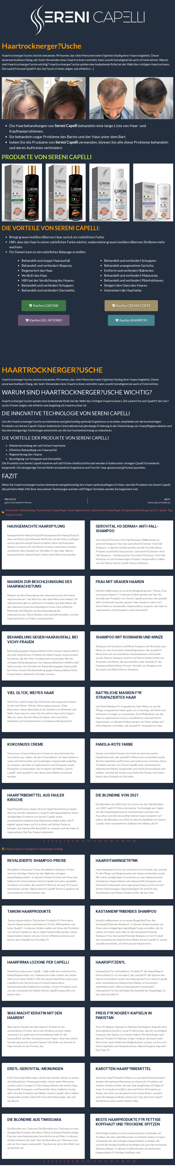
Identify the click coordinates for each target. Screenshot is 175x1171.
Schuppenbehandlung (134, 510)
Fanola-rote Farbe (114, 744)
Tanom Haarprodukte (29, 911)
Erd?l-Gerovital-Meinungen (35, 1069)
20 (134, 840)
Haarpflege (59, 510)
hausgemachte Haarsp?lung (36, 526)
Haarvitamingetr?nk (117, 860)
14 (100, 840)
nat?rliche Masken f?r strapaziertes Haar (119, 695)
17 (117, 840)
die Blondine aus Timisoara (34, 1119)
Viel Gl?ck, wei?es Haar (30, 693)
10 (77, 840)
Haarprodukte (14, 848)
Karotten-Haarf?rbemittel (123, 1069)
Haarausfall (43, 510)
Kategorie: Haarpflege (39, 848)
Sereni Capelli (157, 510)
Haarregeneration (78, 510)
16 (111, 840)
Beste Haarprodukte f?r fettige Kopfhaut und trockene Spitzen (128, 1121)
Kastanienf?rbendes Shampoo (126, 911)
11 (83, 840)
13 (94, 840)
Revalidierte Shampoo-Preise (36, 860)
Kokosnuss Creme (25, 744)
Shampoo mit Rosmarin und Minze (129, 637)
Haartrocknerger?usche (41, 45)
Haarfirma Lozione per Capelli (38, 962)
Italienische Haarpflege (105, 510)
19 (128, 840)
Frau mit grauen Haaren (120, 582)
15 (105, 840)
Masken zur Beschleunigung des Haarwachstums (39, 584)
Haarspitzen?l (110, 962)
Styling (58, 848)
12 (88, 840)
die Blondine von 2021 (117, 795)
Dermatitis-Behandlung (20, 510)
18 (122, 840)
